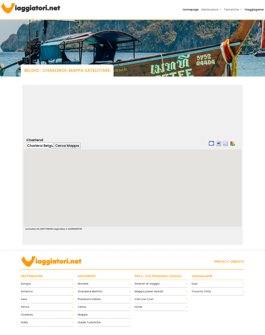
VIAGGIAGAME (201, 276)
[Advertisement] (132, 109)
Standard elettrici (90, 291)
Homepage (190, 10)
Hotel (138, 307)
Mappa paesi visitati (149, 291)
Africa (25, 307)
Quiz (194, 284)
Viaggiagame (254, 10)
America (27, 291)
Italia (24, 322)
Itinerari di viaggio (147, 284)
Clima (82, 307)
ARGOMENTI (87, 276)
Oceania (27, 315)
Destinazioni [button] (210, 10)
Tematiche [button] (232, 10)
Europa (26, 284)
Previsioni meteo (89, 299)
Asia (24, 299)
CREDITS (237, 261)
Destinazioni (32, 276)
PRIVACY (222, 261)
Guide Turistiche (89, 322)
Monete (83, 284)
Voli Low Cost (144, 299)
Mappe (83, 315)
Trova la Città (201, 291)
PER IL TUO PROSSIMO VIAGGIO (158, 276)
